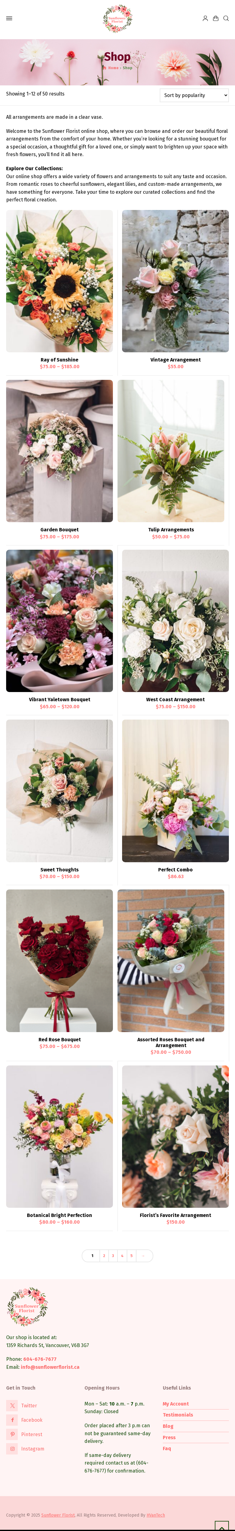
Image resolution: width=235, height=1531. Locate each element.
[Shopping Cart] (216, 18)
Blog (168, 1426)
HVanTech (156, 1515)
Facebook (32, 1420)
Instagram (32, 1449)
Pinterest (31, 1434)
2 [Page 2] (104, 1255)
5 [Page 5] (131, 1255)
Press (169, 1437)
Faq (167, 1448)
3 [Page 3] (113, 1255)
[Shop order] (194, 95)
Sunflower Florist (58, 1515)
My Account (176, 1404)
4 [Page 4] (122, 1255)
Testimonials (178, 1415)
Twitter (29, 1406)
